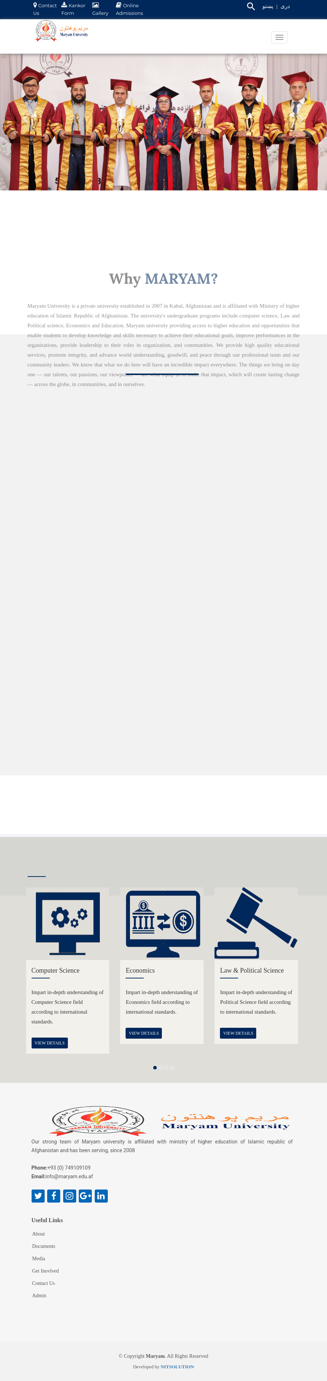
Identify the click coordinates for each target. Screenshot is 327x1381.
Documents (44, 1246)
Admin (39, 1295)
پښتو (267, 6)
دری (285, 6)
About (38, 1234)
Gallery (100, 13)
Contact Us (43, 1283)
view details (49, 1043)
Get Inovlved (45, 1271)
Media (38, 1258)
